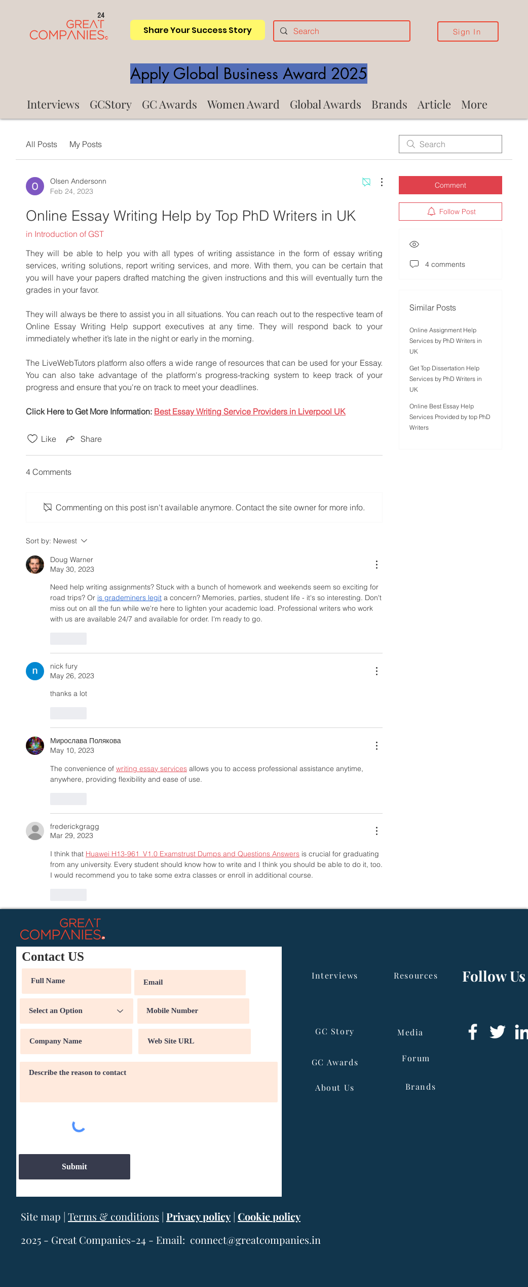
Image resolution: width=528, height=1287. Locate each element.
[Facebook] (472, 1031)
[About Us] (336, 1087)
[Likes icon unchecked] (32, 439)
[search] (450, 144)
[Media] (411, 1032)
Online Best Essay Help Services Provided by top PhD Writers (450, 416)
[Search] (340, 31)
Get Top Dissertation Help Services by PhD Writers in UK (445, 378)
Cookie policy (269, 1216)
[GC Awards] (336, 1062)
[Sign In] (468, 31)
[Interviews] (336, 975)
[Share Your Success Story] (197, 30)
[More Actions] (376, 182)
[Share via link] (83, 439)
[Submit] (74, 1166)
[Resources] (417, 975)
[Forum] (417, 1058)
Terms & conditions (113, 1216)
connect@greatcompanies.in (255, 1239)
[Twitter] (497, 1031)
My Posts (85, 144)
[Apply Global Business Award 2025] (248, 73)
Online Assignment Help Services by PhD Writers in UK (445, 340)
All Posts (41, 144)
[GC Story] (336, 1031)
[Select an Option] (76, 1011)
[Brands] (422, 1086)
